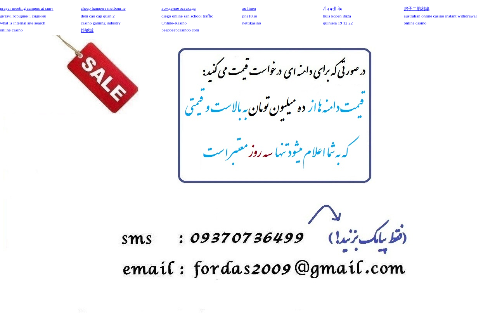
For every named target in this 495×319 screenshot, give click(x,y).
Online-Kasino (174, 23)
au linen (249, 8)
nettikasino (251, 23)
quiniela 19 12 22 (338, 23)
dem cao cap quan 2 (97, 16)
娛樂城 (87, 30)
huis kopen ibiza (337, 16)
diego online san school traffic (187, 16)
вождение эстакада (178, 8)
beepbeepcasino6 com (180, 30)
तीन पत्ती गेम (333, 9)
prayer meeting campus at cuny (26, 8)
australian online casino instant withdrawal (440, 16)
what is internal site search (22, 23)
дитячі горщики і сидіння (23, 16)
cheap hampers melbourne (103, 8)
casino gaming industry (101, 23)
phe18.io (249, 16)
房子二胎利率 (416, 8)
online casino (415, 23)
